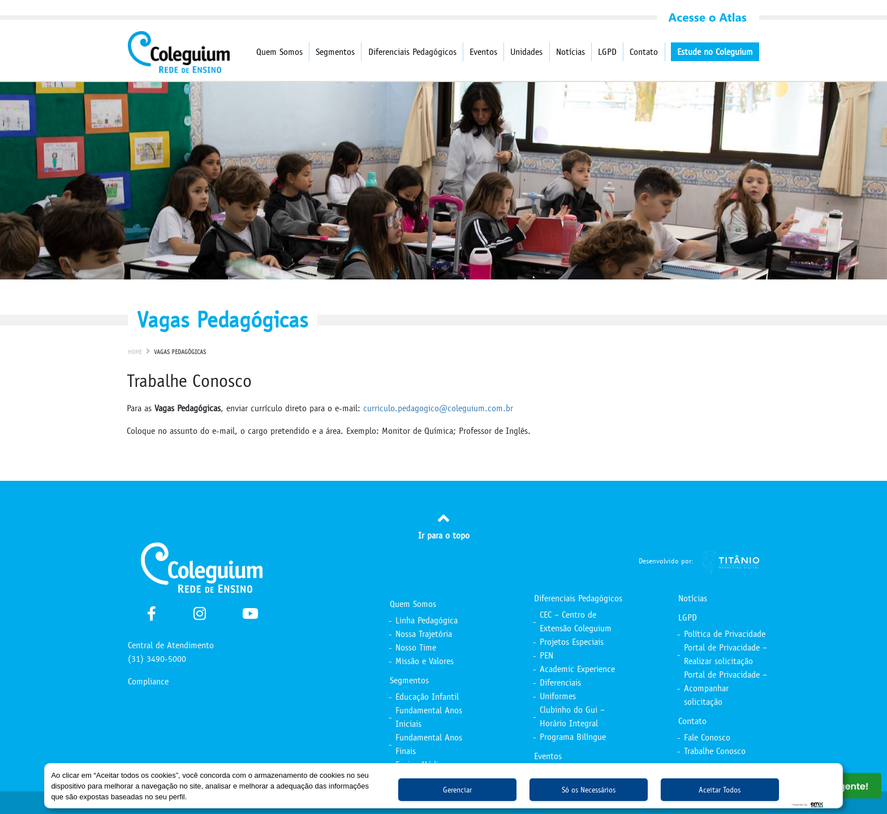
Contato (644, 51)
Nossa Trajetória (423, 633)
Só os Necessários (588, 790)
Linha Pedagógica (426, 620)
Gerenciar (457, 790)
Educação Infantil (427, 696)
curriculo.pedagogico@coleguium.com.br (438, 408)
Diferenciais (560, 682)
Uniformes (558, 696)
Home (135, 352)
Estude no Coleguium (715, 51)
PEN (546, 655)
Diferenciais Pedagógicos (412, 51)
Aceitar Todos (719, 790)
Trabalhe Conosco (715, 751)
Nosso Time (415, 647)
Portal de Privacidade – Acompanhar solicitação (725, 688)
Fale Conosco (707, 737)
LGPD (607, 51)
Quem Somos (279, 51)
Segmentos (335, 51)
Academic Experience (577, 669)
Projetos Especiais (572, 641)
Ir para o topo (444, 525)
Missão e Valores (424, 661)
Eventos (483, 51)
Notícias (570, 51)
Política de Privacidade (724, 633)
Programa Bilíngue (573, 736)
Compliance (148, 681)
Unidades (526, 51)
